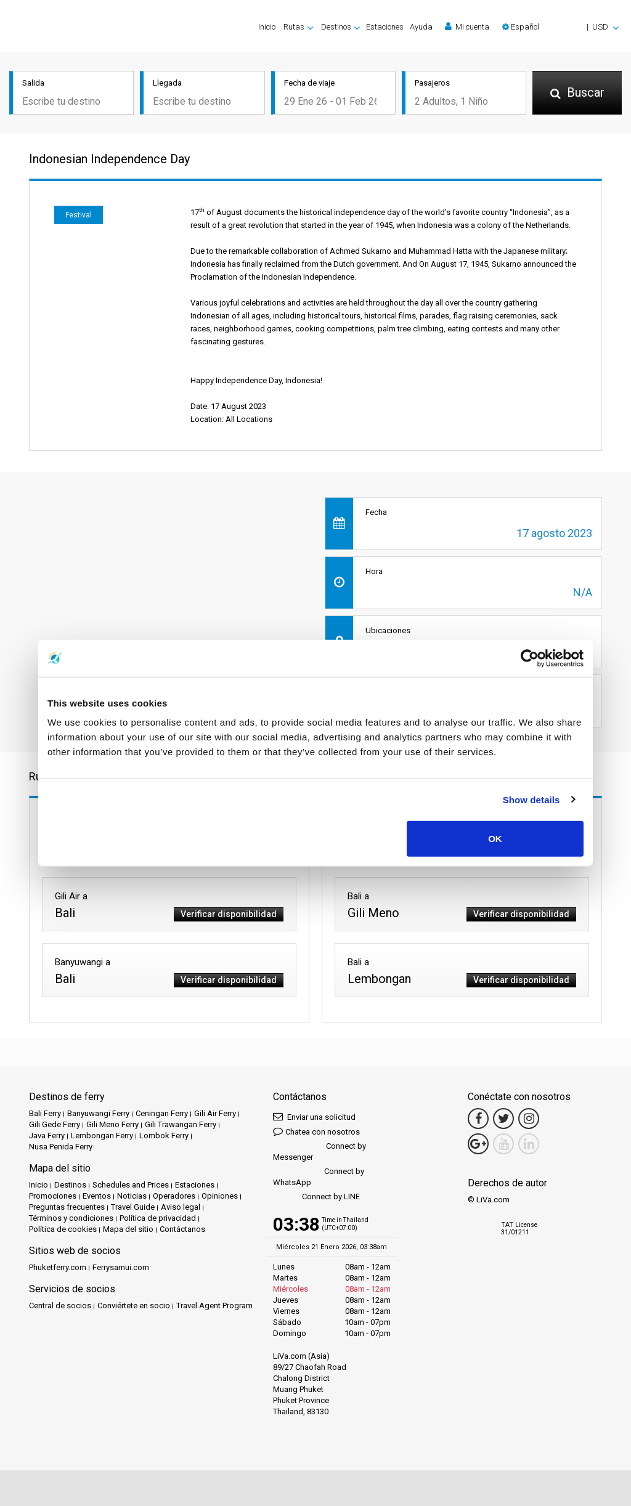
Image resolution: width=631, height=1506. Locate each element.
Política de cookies (63, 1229)
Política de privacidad (158, 1218)
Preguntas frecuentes (67, 1207)
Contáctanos (182, 1229)
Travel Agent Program (214, 1305)
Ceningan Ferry (162, 1113)
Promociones (52, 1195)
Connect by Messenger (319, 1151)
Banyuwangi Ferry (98, 1113)
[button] (560, 26)
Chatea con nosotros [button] (316, 1131)
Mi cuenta (467, 26)
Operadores (174, 1195)
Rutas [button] (293, 26)
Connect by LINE (316, 1197)
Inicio (266, 26)
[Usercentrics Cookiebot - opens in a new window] (530, 658)
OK (495, 838)
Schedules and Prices (130, 1184)
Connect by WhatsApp (318, 1177)
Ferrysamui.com (120, 1267)
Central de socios (60, 1305)
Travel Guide (133, 1207)
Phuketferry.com (57, 1267)
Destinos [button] (336, 26)
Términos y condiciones (71, 1218)
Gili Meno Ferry (112, 1124)
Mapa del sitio (128, 1229)
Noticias (132, 1195)
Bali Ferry (45, 1113)
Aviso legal (180, 1207)
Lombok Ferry (164, 1135)
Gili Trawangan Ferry (180, 1124)
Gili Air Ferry (215, 1113)
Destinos (70, 1184)
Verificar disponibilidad (229, 914)
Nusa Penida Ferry (60, 1146)
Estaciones (385, 26)
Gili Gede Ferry (54, 1124)
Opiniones (220, 1195)
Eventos (97, 1195)
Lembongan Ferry (102, 1135)
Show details (531, 799)
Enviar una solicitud (314, 1116)
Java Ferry (47, 1135)
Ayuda (421, 26)
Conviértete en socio (133, 1305)
